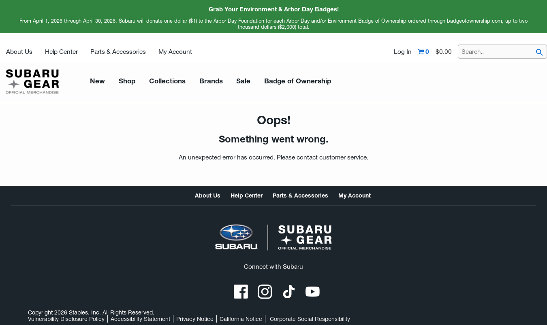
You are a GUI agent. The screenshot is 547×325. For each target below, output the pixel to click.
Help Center (61, 51)
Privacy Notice (195, 319)
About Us (19, 51)
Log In (403, 51)
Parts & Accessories (118, 51)
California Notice (241, 319)
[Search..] (502, 51)
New (96, 81)
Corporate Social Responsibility (310, 319)
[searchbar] (539, 53)
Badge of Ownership (277, 81)
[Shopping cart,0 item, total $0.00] (435, 51)
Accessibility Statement (140, 319)
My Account (175, 51)
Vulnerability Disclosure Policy (66, 319)
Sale (228, 81)
